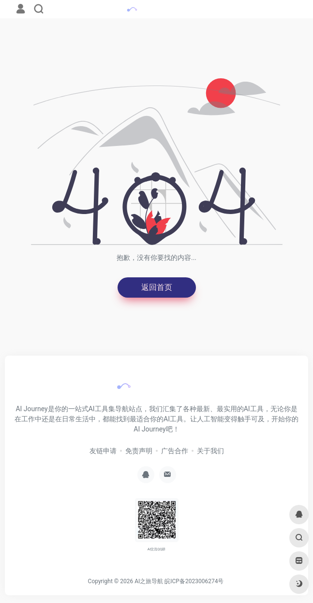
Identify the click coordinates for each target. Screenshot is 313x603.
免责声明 (138, 451)
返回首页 (156, 287)
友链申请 (103, 451)
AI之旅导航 (148, 581)
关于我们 (210, 451)
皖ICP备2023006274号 (194, 581)
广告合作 (174, 451)
